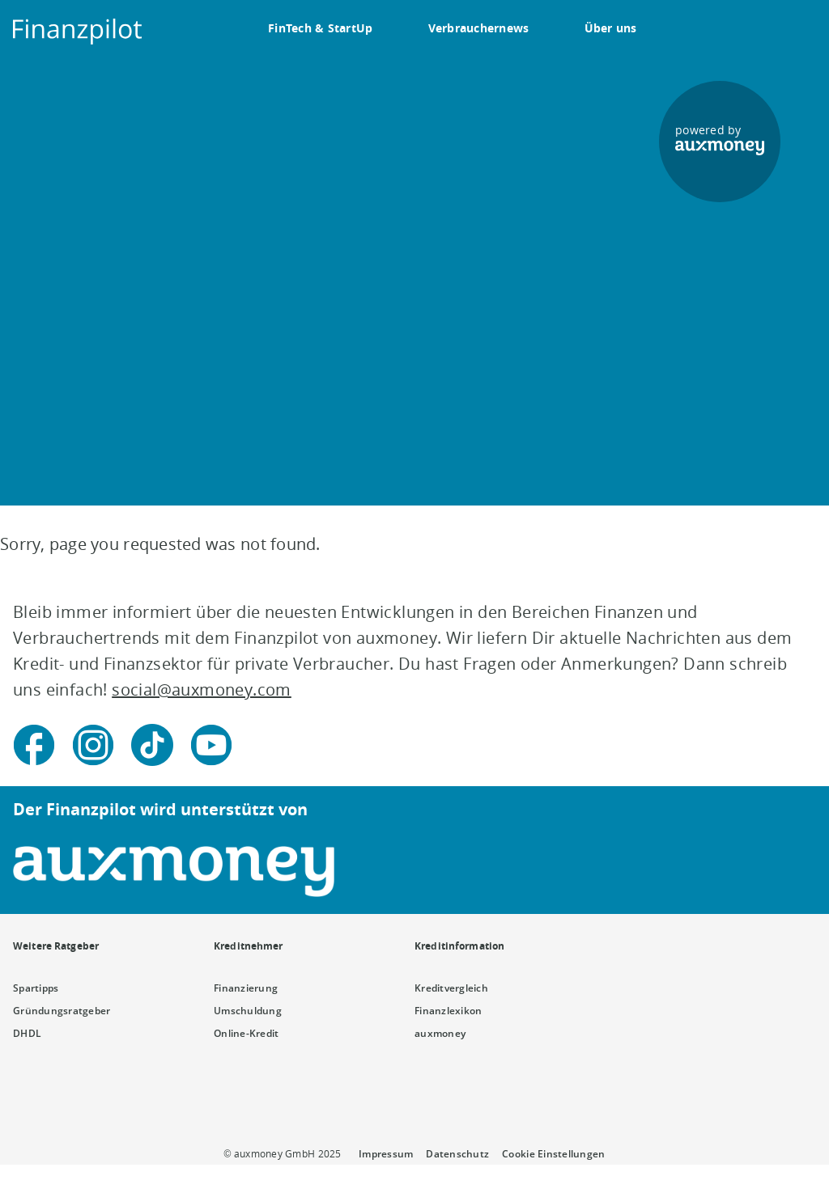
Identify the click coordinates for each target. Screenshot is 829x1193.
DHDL (27, 1033)
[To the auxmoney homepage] (77, 31)
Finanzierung (246, 988)
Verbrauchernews (478, 28)
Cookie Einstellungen (553, 1154)
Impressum (386, 1154)
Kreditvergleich (451, 988)
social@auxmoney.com (201, 689)
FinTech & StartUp (320, 28)
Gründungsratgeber (62, 1010)
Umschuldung (248, 1010)
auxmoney (440, 1033)
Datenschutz (457, 1154)
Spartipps (35, 988)
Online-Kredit (246, 1033)
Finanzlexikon (448, 1010)
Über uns (611, 28)
